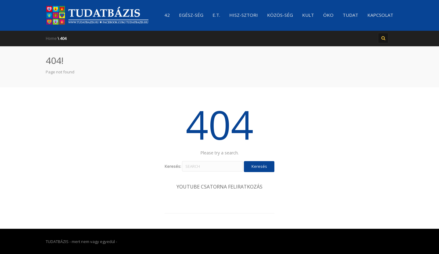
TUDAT (350, 15)
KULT (308, 15)
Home (51, 38)
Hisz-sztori (243, 15)
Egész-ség (191, 15)
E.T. (216, 15)
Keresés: (173, 166)
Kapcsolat (380, 15)
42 (167, 15)
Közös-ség (280, 15)
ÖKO (328, 15)
